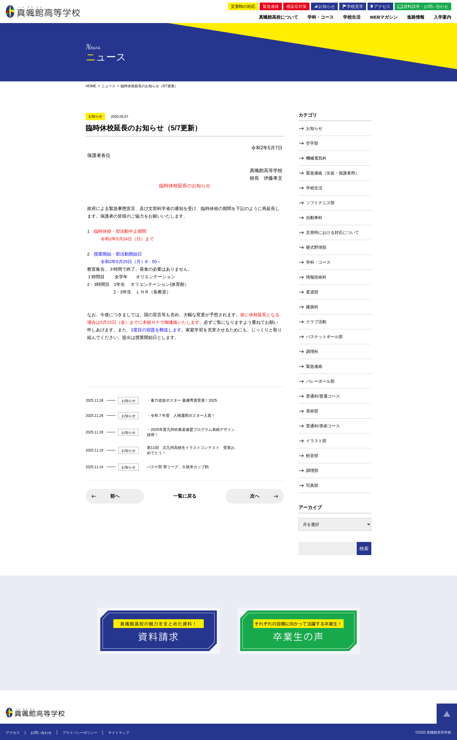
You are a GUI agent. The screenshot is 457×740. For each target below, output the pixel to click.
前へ (114, 496)
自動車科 (314, 217)
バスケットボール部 (324, 336)
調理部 (312, 470)
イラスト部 (316, 440)
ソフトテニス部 (320, 202)
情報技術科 (316, 277)
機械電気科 (316, 158)
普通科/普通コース (323, 396)
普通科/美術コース (323, 426)
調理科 (312, 351)
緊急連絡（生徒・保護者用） (332, 173)
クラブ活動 (316, 321)
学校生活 (314, 188)
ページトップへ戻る (447, 714)
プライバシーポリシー (79, 733)
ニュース (108, 86)
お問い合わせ (41, 733)
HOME (91, 86)
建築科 (312, 307)
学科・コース (318, 262)
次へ (254, 496)
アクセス (13, 733)
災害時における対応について (332, 232)
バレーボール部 (320, 381)
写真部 (312, 485)
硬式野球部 (316, 247)
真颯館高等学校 (43, 11)
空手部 (312, 143)
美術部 (312, 411)
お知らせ (314, 128)
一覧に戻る (184, 496)
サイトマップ (118, 733)
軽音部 (312, 455)
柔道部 (312, 292)
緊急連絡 (314, 366)
